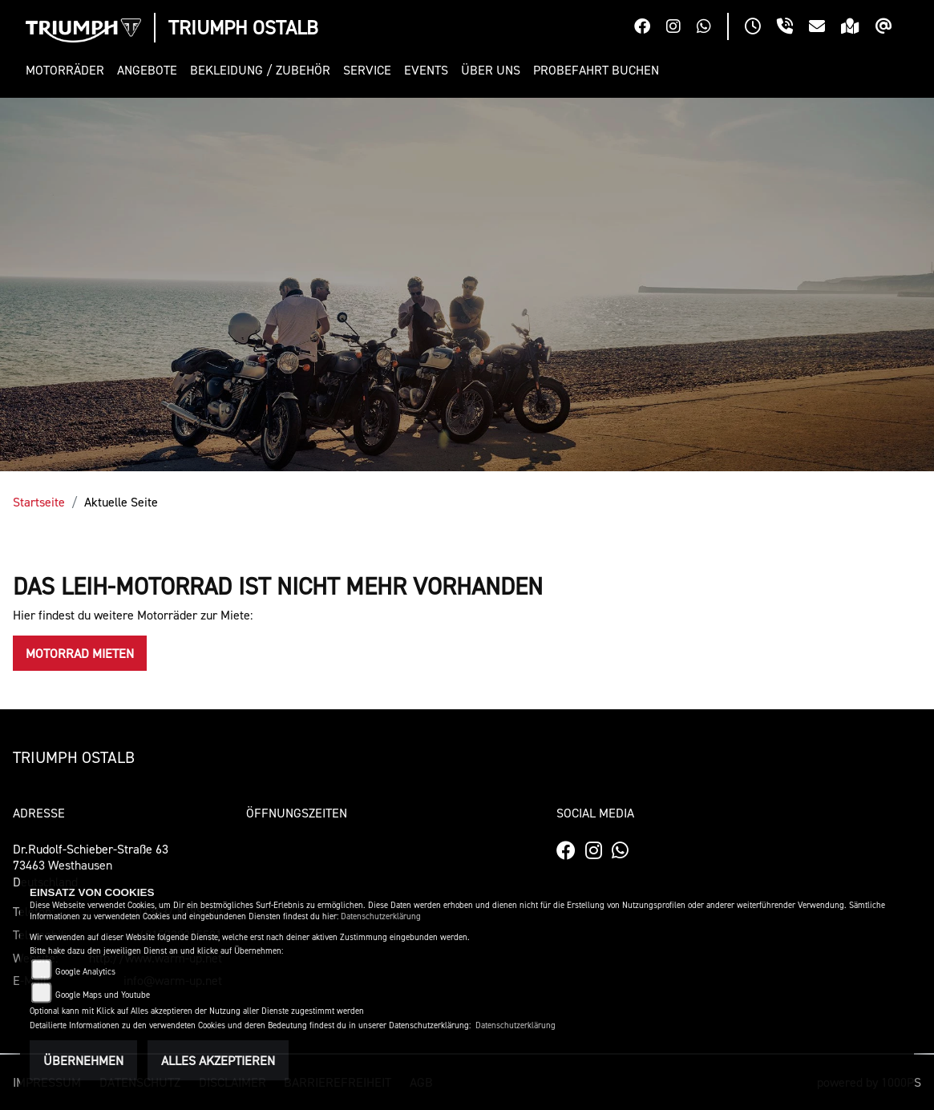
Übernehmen (83, 1060)
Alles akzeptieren (218, 1060)
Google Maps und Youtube (102, 995)
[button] (68, 70)
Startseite (39, 502)
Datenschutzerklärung (381, 916)
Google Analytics (85, 972)
